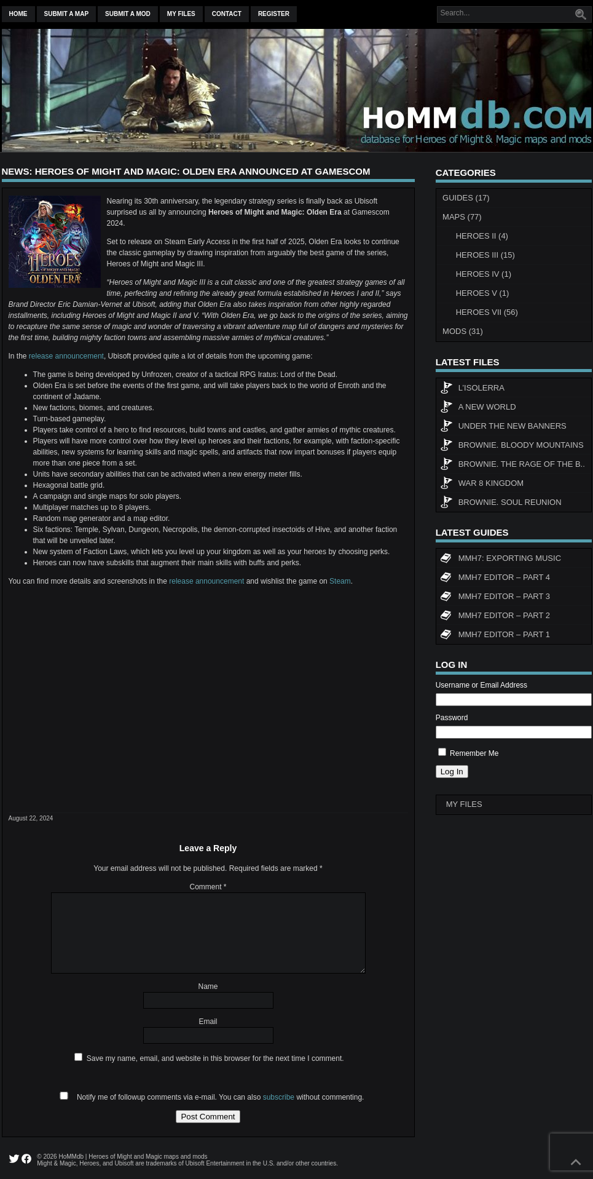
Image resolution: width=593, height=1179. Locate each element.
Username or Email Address (481, 685)
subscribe (278, 1097)
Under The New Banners (503, 427)
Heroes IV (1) (483, 274)
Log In (452, 771)
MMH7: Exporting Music (500, 560)
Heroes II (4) (482, 235)
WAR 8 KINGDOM (482, 484)
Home (18, 13)
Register (273, 13)
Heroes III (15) (485, 255)
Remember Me (474, 753)
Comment (207, 887)
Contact (227, 13)
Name (208, 986)
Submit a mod (128, 13)
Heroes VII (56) (487, 312)
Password (452, 717)
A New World (478, 408)
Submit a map (66, 13)
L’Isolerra (472, 389)
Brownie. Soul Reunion (501, 504)
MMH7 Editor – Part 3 (495, 598)
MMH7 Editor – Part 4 (495, 579)
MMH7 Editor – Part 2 (495, 617)
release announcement (66, 356)
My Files (181, 13)
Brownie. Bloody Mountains (512, 446)
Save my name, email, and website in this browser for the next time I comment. (215, 1058)
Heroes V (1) (482, 293)
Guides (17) (466, 197)
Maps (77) (462, 216)
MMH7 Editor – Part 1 (495, 636)
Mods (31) (462, 331)
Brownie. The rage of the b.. (512, 465)
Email (207, 1021)
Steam (340, 581)
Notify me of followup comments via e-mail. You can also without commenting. (209, 1097)
